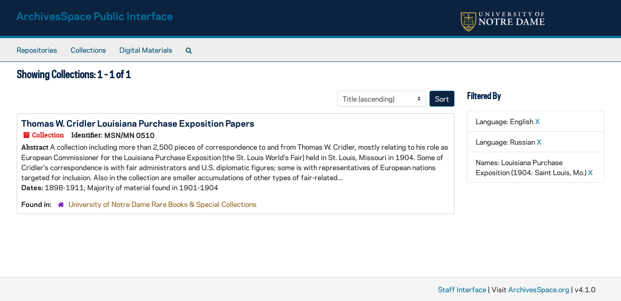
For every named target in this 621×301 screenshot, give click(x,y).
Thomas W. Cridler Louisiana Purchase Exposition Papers (137, 123)
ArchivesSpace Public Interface (94, 16)
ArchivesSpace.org (538, 289)
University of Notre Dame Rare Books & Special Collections (162, 204)
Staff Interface (462, 289)
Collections (88, 49)
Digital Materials (145, 49)
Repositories (37, 49)
